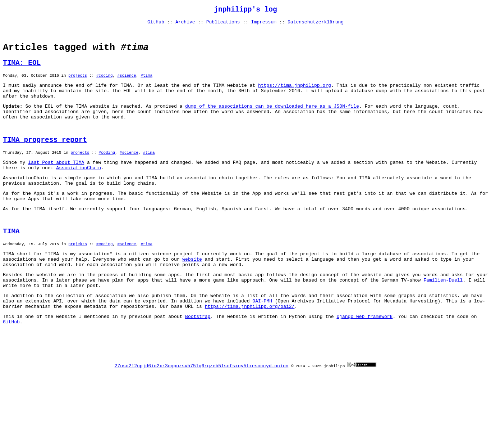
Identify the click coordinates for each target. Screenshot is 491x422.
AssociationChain (78, 190)
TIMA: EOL (22, 71)
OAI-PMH (262, 341)
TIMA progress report (45, 158)
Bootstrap (197, 359)
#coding (104, 85)
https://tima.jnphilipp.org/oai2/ (250, 348)
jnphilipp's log (245, 10)
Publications (223, 24)
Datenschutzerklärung (316, 24)
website (192, 293)
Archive (185, 24)
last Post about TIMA (56, 183)
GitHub (155, 24)
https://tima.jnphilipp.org (294, 96)
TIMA (11, 261)
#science (126, 85)
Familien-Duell (443, 317)
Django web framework (364, 359)
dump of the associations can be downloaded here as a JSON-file (272, 120)
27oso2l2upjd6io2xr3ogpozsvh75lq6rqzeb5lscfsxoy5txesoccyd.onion (202, 416)
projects (77, 85)
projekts (77, 275)
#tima (146, 85)
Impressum (263, 24)
